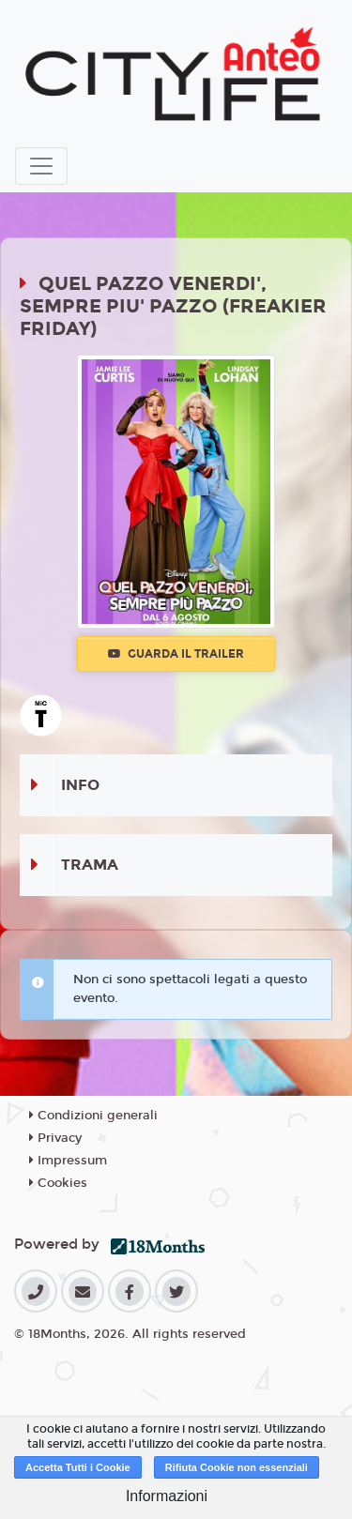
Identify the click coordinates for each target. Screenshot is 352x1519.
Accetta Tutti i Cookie (77, 1467)
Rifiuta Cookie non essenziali (236, 1467)
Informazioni (166, 1496)
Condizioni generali (93, 1115)
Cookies (58, 1183)
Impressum (68, 1160)
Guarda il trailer (176, 654)
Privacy (55, 1138)
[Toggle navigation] (41, 166)
